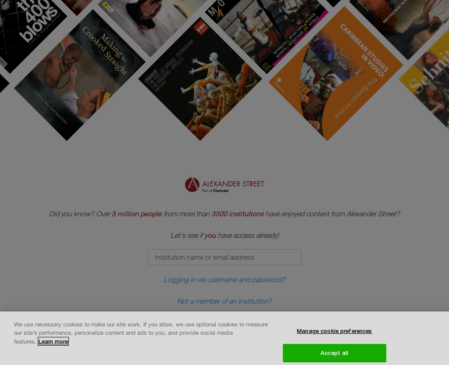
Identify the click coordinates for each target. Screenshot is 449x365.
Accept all (334, 355)
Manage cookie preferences (334, 333)
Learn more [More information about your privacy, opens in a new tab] (53, 343)
